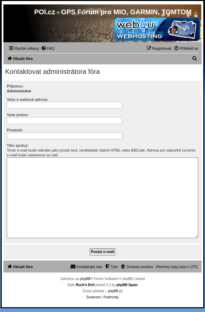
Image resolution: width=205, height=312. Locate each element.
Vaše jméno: (18, 115)
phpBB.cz (115, 291)
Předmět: (15, 130)
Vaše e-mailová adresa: (27, 99)
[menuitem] (48, 48)
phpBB (85, 279)
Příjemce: (15, 86)
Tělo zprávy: (18, 145)
